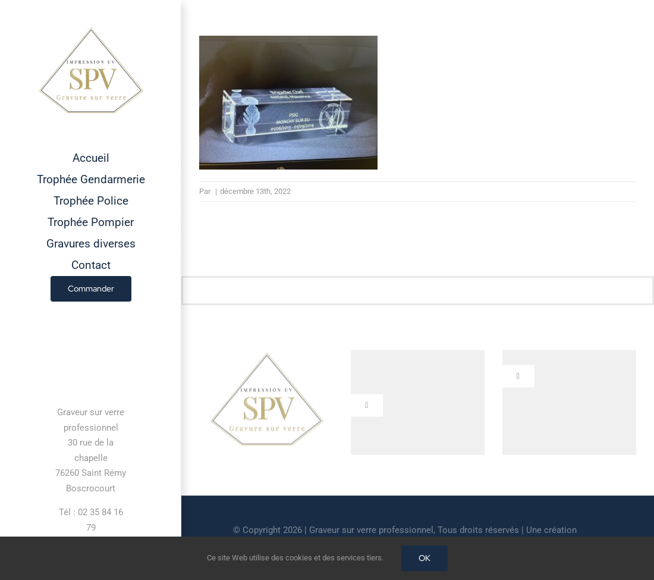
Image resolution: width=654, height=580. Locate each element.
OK (424, 558)
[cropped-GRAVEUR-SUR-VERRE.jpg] (266, 356)
